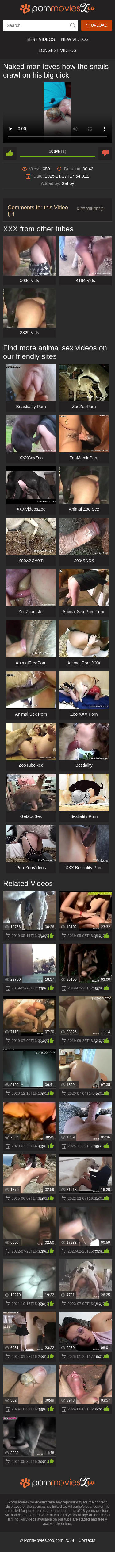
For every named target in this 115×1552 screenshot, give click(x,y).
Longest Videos (57, 50)
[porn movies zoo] (57, 8)
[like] (10, 153)
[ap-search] (40, 25)
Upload (96, 25)
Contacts (87, 1540)
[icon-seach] (72, 25)
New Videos (74, 39)
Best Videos (40, 39)
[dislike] (105, 153)
